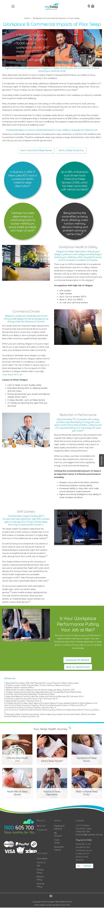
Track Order (57, 841)
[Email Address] (79, 866)
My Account (58, 834)
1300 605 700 (83, 831)
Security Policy (40, 885)
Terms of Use (41, 864)
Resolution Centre (59, 848)
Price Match (42, 858)
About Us (41, 826)
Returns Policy (40, 878)
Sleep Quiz (101, 460)
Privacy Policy (40, 871)
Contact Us (42, 830)
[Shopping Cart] (91, 6)
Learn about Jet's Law (12, 374)
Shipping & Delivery (59, 827)
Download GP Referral (77, 660)
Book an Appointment (78, 667)
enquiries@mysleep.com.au (84, 834)
